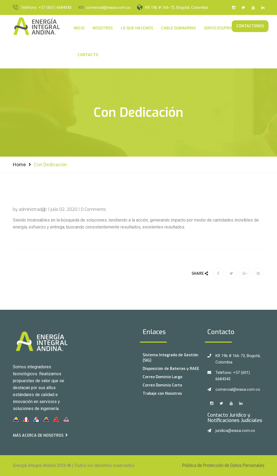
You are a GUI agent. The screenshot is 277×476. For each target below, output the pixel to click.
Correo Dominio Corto (162, 385)
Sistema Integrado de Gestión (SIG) (170, 358)
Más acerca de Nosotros (40, 435)
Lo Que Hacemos (137, 28)
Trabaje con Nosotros (162, 393)
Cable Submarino (178, 28)
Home (19, 164)
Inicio (79, 28)
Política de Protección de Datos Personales (223, 465)
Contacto (88, 54)
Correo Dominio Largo (162, 377)
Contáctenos (250, 26)
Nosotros (103, 28)
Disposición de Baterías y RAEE (171, 368)
